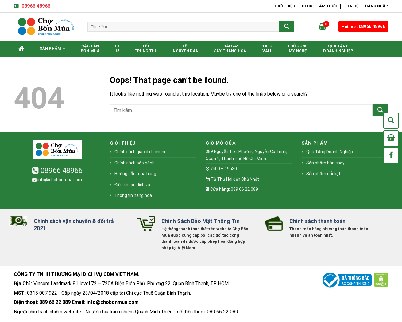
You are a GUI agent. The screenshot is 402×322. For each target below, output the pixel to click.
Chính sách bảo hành (134, 162)
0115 (117, 48)
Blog (307, 6)
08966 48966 (32, 6)
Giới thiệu (285, 6)
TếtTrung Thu (146, 48)
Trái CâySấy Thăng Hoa (230, 48)
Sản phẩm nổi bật (323, 173)
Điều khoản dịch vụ (132, 184)
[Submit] (286, 26)
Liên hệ (351, 6)
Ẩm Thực (328, 6)
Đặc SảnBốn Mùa (90, 48)
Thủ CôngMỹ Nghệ (298, 48)
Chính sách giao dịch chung (140, 151)
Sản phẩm (52, 48)
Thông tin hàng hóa (133, 195)
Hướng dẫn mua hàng (135, 173)
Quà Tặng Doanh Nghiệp (338, 48)
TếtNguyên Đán (186, 48)
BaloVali (266, 48)
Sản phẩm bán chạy (325, 162)
